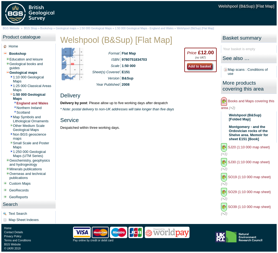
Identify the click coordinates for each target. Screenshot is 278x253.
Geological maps (66, 28)
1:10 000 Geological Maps (28, 79)
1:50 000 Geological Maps (96, 28)
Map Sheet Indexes (24, 220)
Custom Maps (20, 183)
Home (13, 46)
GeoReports (18, 197)
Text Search (18, 214)
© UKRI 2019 (12, 248)
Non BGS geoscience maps (29, 136)
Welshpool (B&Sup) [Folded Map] (245, 117)
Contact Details (13, 232)
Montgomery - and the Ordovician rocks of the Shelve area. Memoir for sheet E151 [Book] (248, 133)
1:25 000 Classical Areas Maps (32, 88)
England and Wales (32, 103)
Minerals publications (26, 169)
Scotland (23, 112)
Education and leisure (26, 59)
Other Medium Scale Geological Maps (29, 128)
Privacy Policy (12, 236)
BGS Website (11, 28)
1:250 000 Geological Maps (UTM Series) (29, 154)
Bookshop (46, 28)
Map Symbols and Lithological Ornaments (31, 119)
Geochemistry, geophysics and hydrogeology (30, 162)
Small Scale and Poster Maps (31, 145)
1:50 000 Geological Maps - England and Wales (144, 28)
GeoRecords (19, 190)
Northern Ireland (29, 108)
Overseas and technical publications (28, 176)
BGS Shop (30, 28)
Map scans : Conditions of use (248, 72)
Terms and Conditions (17, 240)
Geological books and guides (26, 66)
